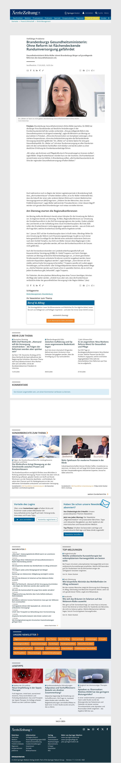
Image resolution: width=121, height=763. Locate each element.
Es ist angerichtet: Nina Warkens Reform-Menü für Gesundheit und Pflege (93, 344)
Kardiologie (53, 644)
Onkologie (39, 649)
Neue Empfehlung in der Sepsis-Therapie (27, 689)
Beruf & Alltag (64, 639)
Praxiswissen (38, 18)
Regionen (80, 18)
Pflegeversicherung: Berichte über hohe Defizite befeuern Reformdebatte (32, 595)
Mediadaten (52, 738)
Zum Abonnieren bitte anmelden (60, 321)
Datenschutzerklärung (34, 742)
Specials (57, 18)
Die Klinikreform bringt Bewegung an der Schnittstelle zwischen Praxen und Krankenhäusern (31, 467)
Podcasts (48, 18)
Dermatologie (77, 639)
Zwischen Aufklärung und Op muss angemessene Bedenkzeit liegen (60, 344)
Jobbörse (15, 751)
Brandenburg (47, 294)
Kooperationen (68, 18)
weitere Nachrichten (51, 626)
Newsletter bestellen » (73, 535)
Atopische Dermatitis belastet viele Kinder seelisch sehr (31, 616)
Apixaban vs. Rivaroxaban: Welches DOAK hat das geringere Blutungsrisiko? (93, 692)
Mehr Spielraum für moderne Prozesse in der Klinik (83, 461)
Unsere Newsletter (24, 634)
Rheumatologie (34, 653)
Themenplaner (53, 740)
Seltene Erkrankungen (51, 653)
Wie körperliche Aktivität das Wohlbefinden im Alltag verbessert (34, 566)
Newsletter (52, 749)
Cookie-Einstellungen (33, 744)
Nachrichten (18, 18)
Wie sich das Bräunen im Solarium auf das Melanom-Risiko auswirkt (32, 579)
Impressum (30, 746)
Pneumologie (67, 649)
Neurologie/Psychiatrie (23, 649)
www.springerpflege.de (69, 740)
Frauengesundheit (21, 644)
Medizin (28, 18)
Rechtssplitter (19, 653)
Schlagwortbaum (32, 738)
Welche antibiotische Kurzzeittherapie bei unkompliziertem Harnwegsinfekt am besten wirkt (84, 558)
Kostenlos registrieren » (47, 520)
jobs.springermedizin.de (69, 742)
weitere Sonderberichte (98, 494)
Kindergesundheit (68, 644)
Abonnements (53, 744)
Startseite (15, 738)
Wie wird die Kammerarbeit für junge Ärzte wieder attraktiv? (33, 590)
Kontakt (28, 749)
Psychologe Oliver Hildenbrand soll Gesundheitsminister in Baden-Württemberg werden (33, 561)
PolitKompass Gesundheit (85, 649)
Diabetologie (91, 639)
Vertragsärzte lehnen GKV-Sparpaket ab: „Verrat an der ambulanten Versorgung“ (31, 607)
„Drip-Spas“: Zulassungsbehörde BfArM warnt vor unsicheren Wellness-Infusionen (33, 555)
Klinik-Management (33, 294)
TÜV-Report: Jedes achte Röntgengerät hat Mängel (30, 570)
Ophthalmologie (52, 649)
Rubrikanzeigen (53, 742)
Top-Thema (51, 639)
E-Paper (50, 746)
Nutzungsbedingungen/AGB (36, 740)
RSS (49, 751)
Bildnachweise (31, 751)
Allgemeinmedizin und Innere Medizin (29, 639)
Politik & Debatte (92, 18)
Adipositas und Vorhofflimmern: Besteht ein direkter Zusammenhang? (60, 690)
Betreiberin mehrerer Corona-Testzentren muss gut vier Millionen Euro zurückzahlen (35, 601)
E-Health (102, 639)
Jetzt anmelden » (24, 520)
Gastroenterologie (39, 644)
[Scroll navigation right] (109, 18)
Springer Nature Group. (56, 760)
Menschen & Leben (85, 644)
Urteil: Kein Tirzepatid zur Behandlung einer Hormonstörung (33, 612)
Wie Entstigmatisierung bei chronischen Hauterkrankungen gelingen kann (33, 621)
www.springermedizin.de (70, 738)
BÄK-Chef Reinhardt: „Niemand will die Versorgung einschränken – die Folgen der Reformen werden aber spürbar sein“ (27, 347)
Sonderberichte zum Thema (29, 433)
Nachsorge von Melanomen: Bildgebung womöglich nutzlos (33, 574)
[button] (106, 13)
